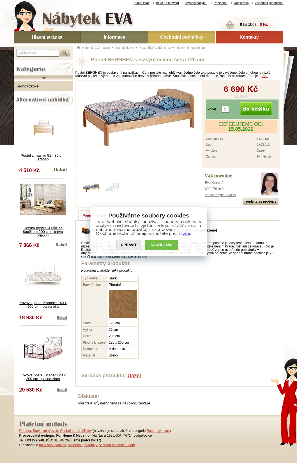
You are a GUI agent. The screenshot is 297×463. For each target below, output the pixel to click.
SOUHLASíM (161, 245)
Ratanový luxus (158, 431)
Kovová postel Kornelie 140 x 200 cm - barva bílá (42, 305)
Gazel (261, 150)
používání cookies (52, 445)
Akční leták (141, 2)
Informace (114, 37)
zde (186, 233)
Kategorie (21, 65)
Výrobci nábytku (196, 2)
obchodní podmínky (82, 445)
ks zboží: (254, 24)
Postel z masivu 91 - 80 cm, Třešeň (43, 157)
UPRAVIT (129, 245)
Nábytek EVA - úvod (96, 47)
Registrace (241, 2)
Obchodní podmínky (182, 37)
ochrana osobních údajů (117, 445)
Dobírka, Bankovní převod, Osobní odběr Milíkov (55, 431)
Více (265, 76)
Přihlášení (220, 2)
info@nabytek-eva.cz (220, 195)
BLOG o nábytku (167, 2)
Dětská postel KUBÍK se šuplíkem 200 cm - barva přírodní (43, 231)
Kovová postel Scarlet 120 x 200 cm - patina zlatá (43, 377)
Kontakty (249, 37)
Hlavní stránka (47, 37)
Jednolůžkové (28, 86)
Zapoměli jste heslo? (269, 2)
